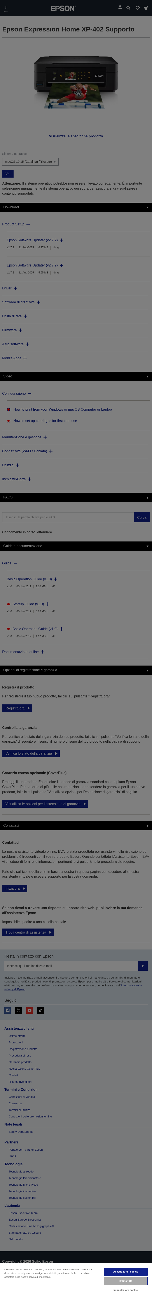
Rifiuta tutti (126, 1281)
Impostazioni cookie (126, 1290)
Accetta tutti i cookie (125, 1271)
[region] (76, 1280)
